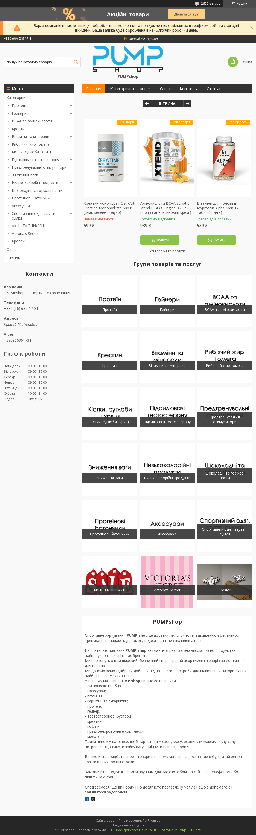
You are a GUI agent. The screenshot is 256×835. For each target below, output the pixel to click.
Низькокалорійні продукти (35, 182)
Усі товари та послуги (167, 250)
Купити (163, 240)
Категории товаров (128, 89)
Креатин (19, 128)
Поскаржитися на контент (136, 830)
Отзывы (14, 258)
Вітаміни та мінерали (30, 136)
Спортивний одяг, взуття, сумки (34, 216)
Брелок (18, 241)
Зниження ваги (25, 175)
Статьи (213, 89)
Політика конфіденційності (180, 830)
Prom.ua (154, 820)
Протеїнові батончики (31, 198)
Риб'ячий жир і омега (30, 144)
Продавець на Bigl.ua (128, 825)
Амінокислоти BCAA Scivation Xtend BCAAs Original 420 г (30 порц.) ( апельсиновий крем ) (166, 208)
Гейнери (19, 113)
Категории (16, 97)
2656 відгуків (210, 3)
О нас (11, 249)
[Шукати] (75, 62)
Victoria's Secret (25, 233)
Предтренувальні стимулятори (39, 167)
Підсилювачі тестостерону (35, 159)
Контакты (189, 89)
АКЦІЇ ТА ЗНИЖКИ (28, 225)
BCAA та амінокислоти (32, 121)
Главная (93, 89)
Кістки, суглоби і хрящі (32, 151)
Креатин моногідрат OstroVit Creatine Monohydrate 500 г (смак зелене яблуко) (109, 208)
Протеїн (19, 105)
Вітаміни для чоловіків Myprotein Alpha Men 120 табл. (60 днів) (219, 208)
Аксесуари (21, 205)
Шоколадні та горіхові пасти (37, 190)
